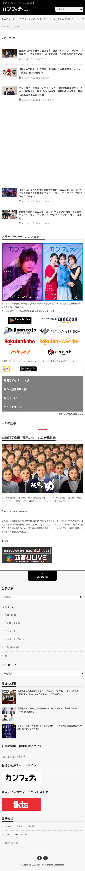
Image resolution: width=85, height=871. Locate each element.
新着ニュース (8, 19)
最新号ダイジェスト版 (16, 380)
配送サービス (11, 398)
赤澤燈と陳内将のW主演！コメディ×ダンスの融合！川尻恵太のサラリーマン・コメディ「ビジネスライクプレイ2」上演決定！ (50, 215)
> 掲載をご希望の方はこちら (70, 413)
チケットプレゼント (15, 407)
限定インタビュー (45, 99)
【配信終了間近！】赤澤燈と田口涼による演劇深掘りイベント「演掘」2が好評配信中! (50, 71)
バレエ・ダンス (12, 623)
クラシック (10, 631)
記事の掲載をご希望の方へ (15, 756)
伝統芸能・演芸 (12, 647)
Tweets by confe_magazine (15, 511)
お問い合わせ (11, 842)
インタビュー (42, 59)
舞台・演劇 (10, 614)
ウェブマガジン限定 (63, 19)
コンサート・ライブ (14, 639)
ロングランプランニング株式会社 (21, 826)
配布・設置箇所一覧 (15, 389)
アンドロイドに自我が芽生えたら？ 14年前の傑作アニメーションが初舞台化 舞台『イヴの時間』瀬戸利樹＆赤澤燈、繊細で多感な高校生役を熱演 (51, 91)
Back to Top (42, 577)
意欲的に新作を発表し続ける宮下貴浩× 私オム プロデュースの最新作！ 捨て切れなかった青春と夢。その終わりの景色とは (51, 52)
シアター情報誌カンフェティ (34, 19)
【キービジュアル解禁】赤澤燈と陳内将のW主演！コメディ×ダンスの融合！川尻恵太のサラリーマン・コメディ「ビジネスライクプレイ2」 (50, 193)
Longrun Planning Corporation (50, 865)
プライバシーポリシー (16, 834)
